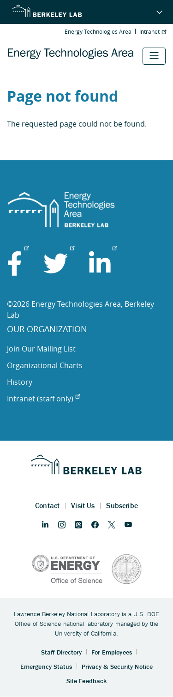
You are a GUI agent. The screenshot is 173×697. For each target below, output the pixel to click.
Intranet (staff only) (43, 399)
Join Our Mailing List (41, 349)
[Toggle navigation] (154, 56)
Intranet (152, 31)
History (19, 382)
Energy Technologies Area (98, 31)
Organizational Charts (45, 365)
